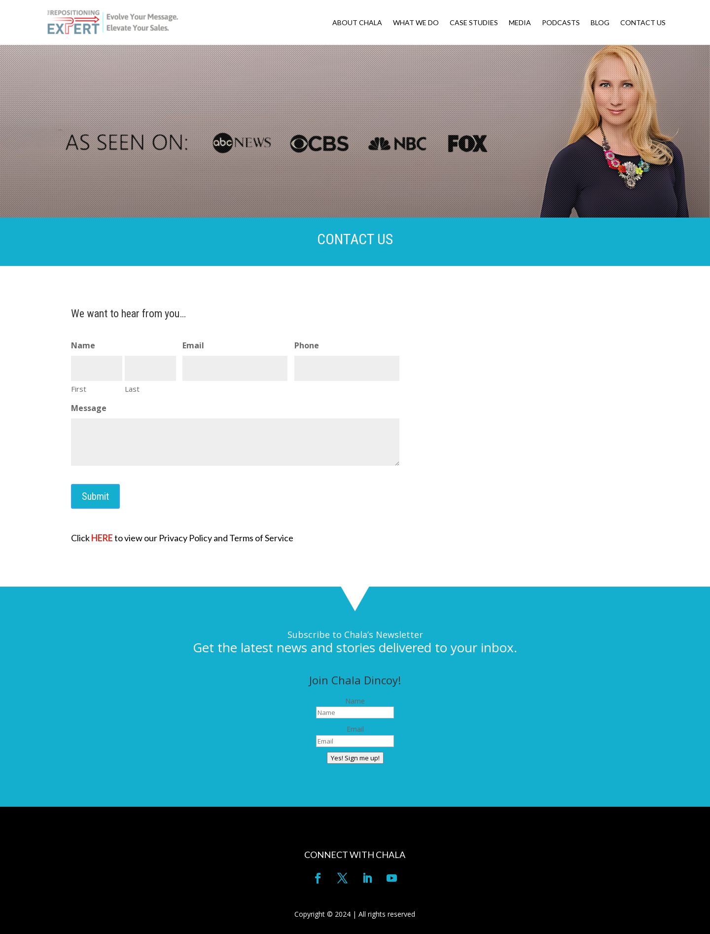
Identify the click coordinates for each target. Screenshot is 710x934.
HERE (102, 537)
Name (355, 701)
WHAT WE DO (416, 23)
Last (132, 389)
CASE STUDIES (474, 23)
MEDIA (520, 23)
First (78, 389)
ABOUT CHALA (357, 23)
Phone (306, 345)
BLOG (600, 23)
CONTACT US (643, 23)
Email (193, 345)
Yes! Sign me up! (355, 757)
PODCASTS (561, 23)
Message (88, 408)
